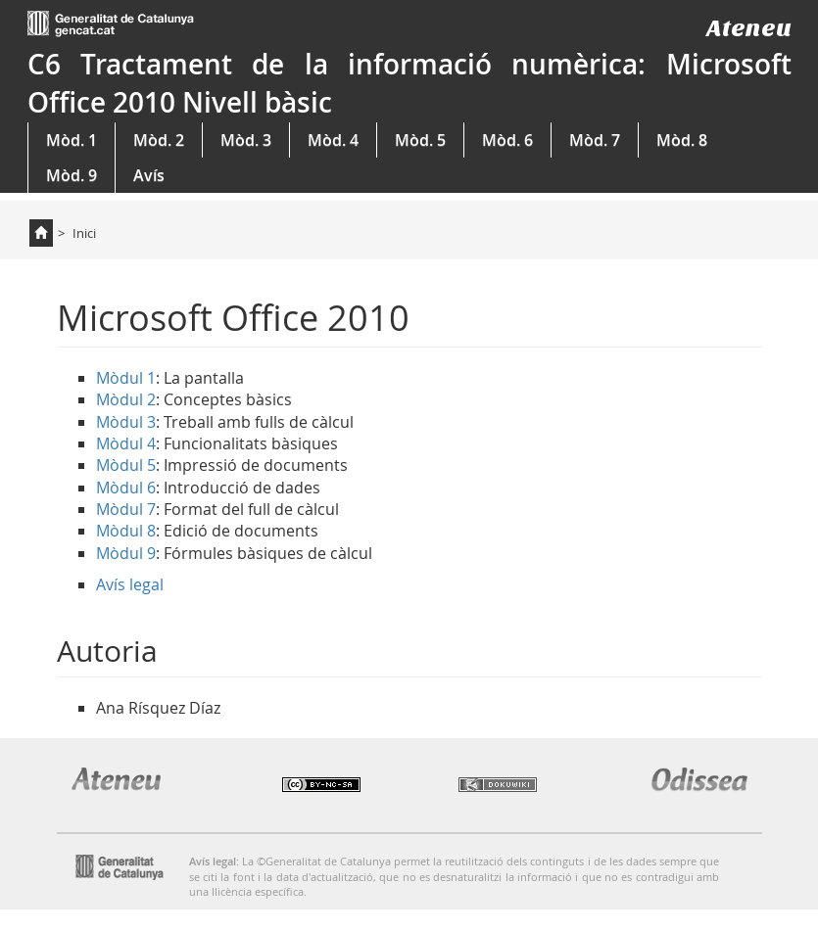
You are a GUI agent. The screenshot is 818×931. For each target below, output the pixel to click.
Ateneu (749, 28)
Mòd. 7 (594, 140)
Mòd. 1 (71, 140)
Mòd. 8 (681, 140)
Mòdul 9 (126, 553)
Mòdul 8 (126, 530)
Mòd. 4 (333, 140)
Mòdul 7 (126, 509)
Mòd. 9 (71, 175)
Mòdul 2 (126, 399)
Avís (149, 175)
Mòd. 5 (420, 140)
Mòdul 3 (126, 422)
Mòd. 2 (158, 140)
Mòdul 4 (126, 443)
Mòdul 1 (126, 378)
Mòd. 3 (245, 140)
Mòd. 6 (507, 140)
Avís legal (130, 584)
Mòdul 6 (126, 487)
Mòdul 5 (126, 465)
